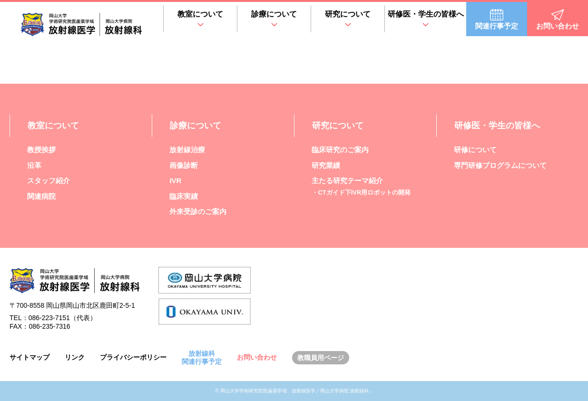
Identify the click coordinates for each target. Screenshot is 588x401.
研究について (348, 14)
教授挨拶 (41, 150)
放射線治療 (187, 150)
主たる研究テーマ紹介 (347, 180)
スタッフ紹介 (48, 180)
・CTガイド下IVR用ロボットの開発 (361, 192)
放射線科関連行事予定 (202, 357)
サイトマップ (29, 357)
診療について (274, 14)
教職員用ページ (320, 358)
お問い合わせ (257, 357)
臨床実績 (183, 196)
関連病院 (41, 196)
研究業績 (326, 165)
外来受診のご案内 (197, 211)
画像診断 (183, 165)
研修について (475, 150)
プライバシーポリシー (133, 357)
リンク (75, 357)
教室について (200, 14)
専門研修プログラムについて (500, 165)
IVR (175, 180)
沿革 (34, 165)
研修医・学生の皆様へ (426, 14)
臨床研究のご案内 (340, 150)
